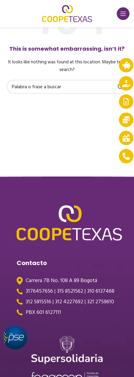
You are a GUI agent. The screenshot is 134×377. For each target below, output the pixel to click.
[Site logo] (67, 13)
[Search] (67, 87)
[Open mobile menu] (123, 14)
